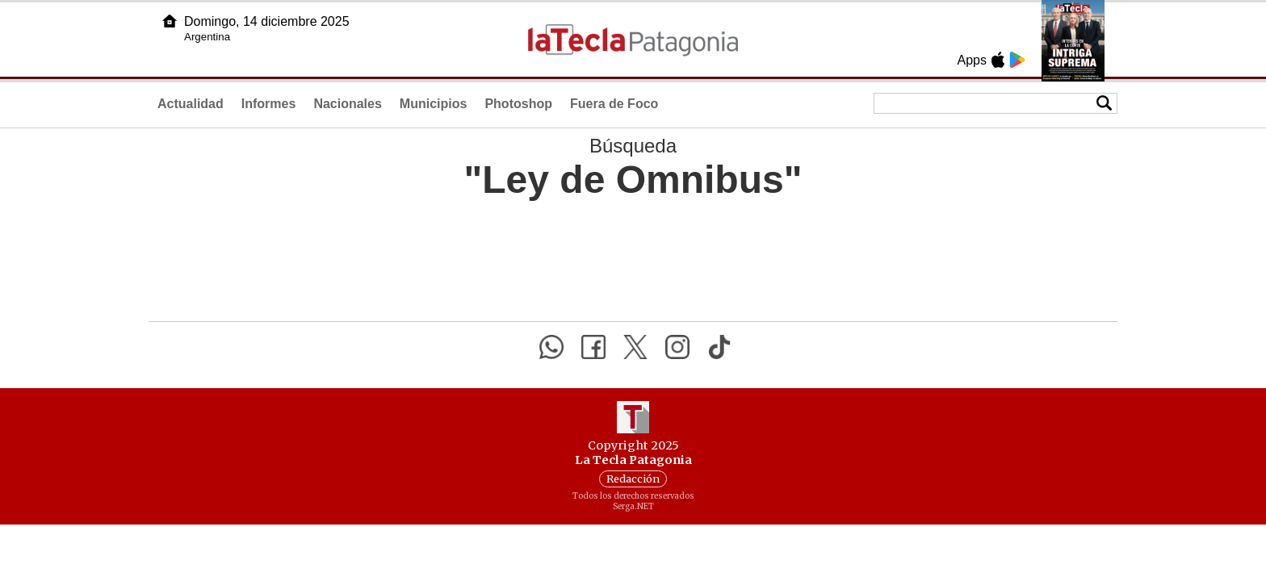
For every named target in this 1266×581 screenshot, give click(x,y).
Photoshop (518, 104)
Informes (268, 104)
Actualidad (190, 104)
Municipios (433, 104)
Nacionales (347, 104)
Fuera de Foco (614, 104)
